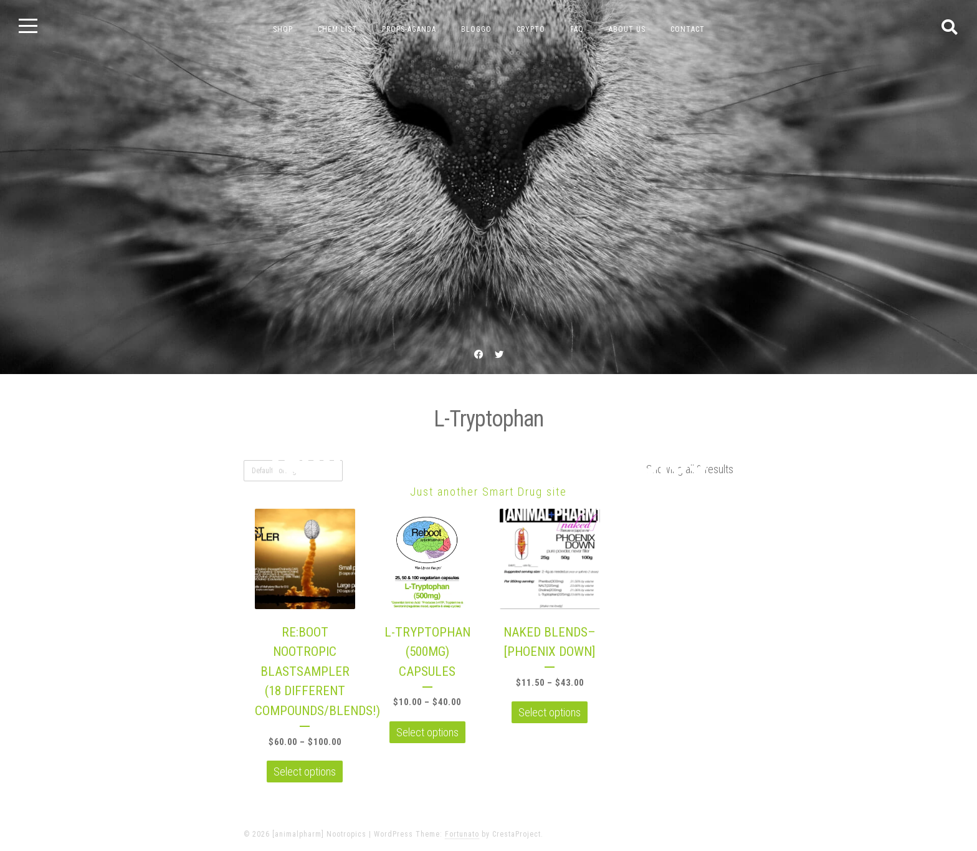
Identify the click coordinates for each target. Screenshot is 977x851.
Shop (283, 29)
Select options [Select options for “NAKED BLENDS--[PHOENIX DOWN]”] (549, 712)
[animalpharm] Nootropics (488, 457)
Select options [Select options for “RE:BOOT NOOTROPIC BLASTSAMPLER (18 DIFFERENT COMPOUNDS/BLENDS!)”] (305, 771)
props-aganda (409, 29)
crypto (531, 29)
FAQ (577, 29)
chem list (337, 29)
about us (627, 29)
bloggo (476, 29)
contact (687, 29)
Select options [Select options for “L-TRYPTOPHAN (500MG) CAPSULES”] (427, 732)
